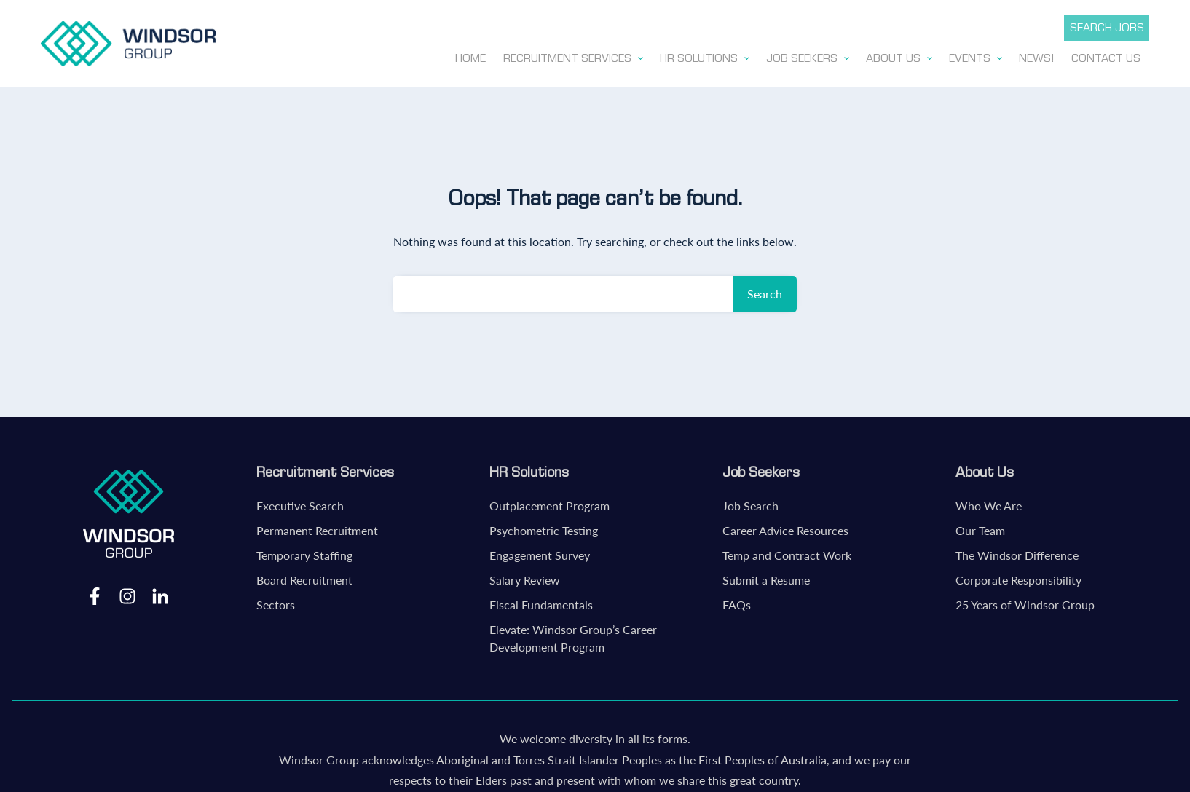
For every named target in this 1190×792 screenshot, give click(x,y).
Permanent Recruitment (317, 527)
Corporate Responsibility (1018, 577)
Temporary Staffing (304, 552)
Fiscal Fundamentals (541, 602)
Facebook (94, 592)
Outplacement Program (549, 503)
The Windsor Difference (1017, 552)
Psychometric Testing (543, 527)
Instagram (127, 592)
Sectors (275, 602)
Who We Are (988, 503)
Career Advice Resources (785, 527)
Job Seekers (761, 469)
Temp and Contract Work (786, 552)
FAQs (736, 602)
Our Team (980, 527)
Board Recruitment (304, 577)
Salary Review (524, 577)
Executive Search (300, 503)
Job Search (750, 503)
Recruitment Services (325, 469)
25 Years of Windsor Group (1025, 602)
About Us (984, 469)
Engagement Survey (539, 552)
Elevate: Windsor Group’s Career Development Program (573, 635)
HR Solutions (529, 469)
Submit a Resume (766, 577)
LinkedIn (160, 592)
